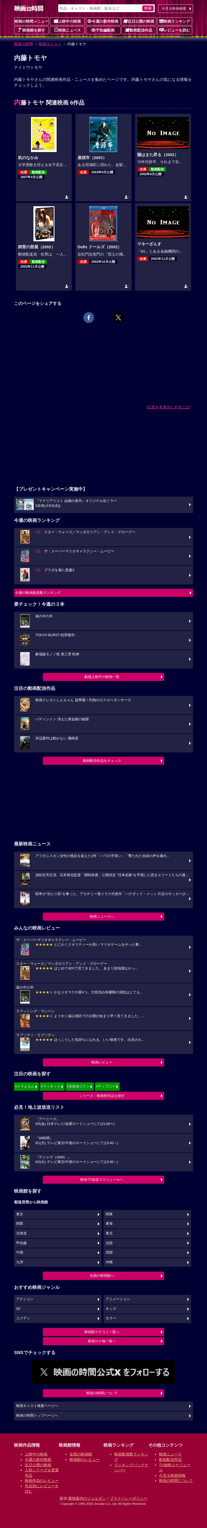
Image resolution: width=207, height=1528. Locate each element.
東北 (109, 1233)
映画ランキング (174, 21)
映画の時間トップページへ (37, 1415)
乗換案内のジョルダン (87, 1498)
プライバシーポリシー (128, 1498)
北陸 (109, 1243)
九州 (19, 1262)
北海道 (21, 1233)
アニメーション (118, 1299)
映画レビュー (101, 1062)
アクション (25, 1299)
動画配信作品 (138, 29)
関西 (19, 1224)
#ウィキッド (50, 1086)
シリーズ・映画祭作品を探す (102, 1096)
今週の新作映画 (103, 21)
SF (18, 1309)
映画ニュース (67, 29)
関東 (109, 1214)
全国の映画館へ (102, 1276)
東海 (109, 1224)
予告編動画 (103, 29)
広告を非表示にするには (168, 407)
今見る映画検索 (174, 8)
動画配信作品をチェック (102, 761)
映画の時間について (102, 1393)
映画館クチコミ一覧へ (101, 1332)
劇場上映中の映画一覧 (101, 677)
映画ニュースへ (102, 916)
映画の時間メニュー (32, 21)
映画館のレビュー (85, 1459)
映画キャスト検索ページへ (37, 1406)
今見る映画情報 (172, 1475)
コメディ (23, 1318)
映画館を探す (31, 29)
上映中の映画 (67, 21)
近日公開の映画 (138, 21)
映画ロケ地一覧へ (102, 1341)
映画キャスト (50, 44)
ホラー (111, 1318)
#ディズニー (105, 1086)
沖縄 (109, 1262)
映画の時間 (23, 44)
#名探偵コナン (78, 1086)
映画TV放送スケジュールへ (101, 1180)
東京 (19, 1214)
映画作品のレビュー (42, 1480)
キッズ (111, 1309)
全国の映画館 (81, 1454)
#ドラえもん (24, 1086)
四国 (109, 1252)
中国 (19, 1252)
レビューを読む (174, 29)
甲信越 (21, 1243)
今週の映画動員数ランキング (38, 593)
